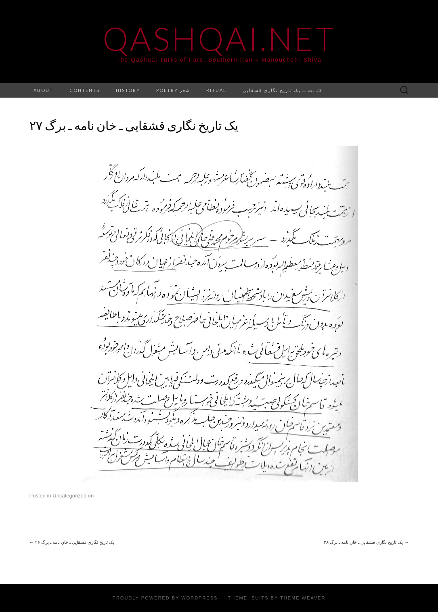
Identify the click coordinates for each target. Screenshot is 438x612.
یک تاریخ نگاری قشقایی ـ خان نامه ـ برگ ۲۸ (366, 542)
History (128, 90)
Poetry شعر (173, 90)
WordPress (199, 597)
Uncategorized (69, 496)
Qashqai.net (219, 38)
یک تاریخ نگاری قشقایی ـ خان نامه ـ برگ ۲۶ (72, 542)
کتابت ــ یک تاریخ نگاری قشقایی (282, 90)
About (43, 90)
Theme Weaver (302, 597)
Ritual (216, 90)
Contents (84, 90)
